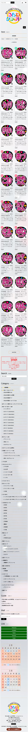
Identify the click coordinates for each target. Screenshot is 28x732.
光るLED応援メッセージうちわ (10, 400)
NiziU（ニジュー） (8, 546)
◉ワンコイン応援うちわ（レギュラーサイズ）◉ (12, 403)
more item (14, 352)
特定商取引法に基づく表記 (7, 605)
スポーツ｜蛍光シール (8, 581)
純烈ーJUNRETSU (6, 565)
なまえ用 (6, 469)
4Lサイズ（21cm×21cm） (9, 411)
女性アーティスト (6, 557)
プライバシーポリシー (6, 603)
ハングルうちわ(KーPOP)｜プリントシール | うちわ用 (15, 496)
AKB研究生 (14, 42)
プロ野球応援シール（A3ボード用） (11, 576)
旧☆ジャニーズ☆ (6, 483)
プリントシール (7, 439)
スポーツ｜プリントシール (9, 578)
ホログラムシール (7, 444)
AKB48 (5, 504)
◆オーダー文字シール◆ (7, 406)
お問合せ (4, 601)
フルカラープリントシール (9, 452)
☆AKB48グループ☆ (9, 38)
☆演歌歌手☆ (5, 560)
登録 (4, 618)
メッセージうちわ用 (8, 472)
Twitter (14, 632)
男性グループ (5, 532)
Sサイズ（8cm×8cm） (8, 428)
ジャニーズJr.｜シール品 (9, 488)
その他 (5, 491)
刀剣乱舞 (4, 568)
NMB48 (5, 510)
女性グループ (5, 543)
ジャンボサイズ (7, 408)
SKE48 (5, 507)
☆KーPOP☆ (5, 494)
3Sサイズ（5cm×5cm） (9, 433)
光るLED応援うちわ (8, 392)
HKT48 (5, 513)
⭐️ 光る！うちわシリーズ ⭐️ (8, 390)
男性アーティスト (6, 541)
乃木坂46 (6, 521)
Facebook (14, 635)
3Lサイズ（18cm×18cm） (9, 414)
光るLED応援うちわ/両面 (9, 395)
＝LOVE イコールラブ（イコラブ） (11, 548)
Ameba (14, 638)
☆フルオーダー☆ (6, 480)
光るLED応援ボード (8, 397)
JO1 (5, 535)
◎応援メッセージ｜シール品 (8, 450)
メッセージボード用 (8, 474)
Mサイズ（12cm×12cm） (9, 422)
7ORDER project (7, 537)
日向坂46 (6, 526)
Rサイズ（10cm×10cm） (9, 425)
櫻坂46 (5, 524)
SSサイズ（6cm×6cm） (9, 430)
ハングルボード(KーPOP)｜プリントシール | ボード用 (15, 499)
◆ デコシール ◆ (5, 436)
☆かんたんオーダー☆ (6, 464)
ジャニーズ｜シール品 (8, 485)
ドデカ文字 (4, 461)
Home (2, 38)
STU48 (5, 518)
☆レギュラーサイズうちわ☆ (8, 585)
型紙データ (4, 590)
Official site (14, 627)
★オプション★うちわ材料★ (8, 447)
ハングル (6, 477)
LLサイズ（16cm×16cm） (9, 417)
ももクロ (6, 554)
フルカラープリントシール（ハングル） (12, 455)
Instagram (14, 630)
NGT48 (5, 515)
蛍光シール (6, 441)
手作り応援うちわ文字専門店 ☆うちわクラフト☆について (14, 599)
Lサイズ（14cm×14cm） (9, 419)
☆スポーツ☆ (5, 574)
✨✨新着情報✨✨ (6, 387)
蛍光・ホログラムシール (9, 458)
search (12, 2)
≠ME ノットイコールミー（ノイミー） (12, 551)
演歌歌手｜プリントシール (9, 562)
